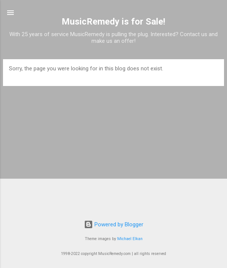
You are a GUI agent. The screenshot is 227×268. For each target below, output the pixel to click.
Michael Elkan (130, 238)
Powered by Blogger (113, 224)
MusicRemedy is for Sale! (113, 21)
